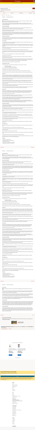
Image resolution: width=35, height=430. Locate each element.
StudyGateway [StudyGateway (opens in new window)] (14, 408)
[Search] (34, 8)
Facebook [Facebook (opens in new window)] (13, 419)
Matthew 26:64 (5, 143)
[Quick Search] (16, 8)
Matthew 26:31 (5, 141)
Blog (13, 388)
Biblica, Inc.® (25, 318)
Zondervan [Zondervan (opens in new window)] (13, 414)
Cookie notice (14, 401)
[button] (33, 1)
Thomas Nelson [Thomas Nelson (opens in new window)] (14, 412)
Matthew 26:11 (5, 139)
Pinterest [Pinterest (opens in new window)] (13, 421)
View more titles (17, 357)
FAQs (13, 394)
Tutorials (13, 395)
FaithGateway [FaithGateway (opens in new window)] (14, 407)
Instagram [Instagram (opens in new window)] (13, 420)
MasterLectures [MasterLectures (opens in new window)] (14, 415)
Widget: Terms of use (15, 403)
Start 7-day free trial (4, 328)
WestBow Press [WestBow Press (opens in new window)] (14, 413)
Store (13, 387)
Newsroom (13, 389)
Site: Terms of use (14, 402)
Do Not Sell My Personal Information (17, 400)
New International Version (5, 317)
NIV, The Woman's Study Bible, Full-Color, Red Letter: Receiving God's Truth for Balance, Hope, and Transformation (22, 349)
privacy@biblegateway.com (4, 379)
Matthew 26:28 (5, 140)
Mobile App (13, 386)
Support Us (13, 390)
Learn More (10, 328)
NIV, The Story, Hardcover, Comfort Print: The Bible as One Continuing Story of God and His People (13, 349)
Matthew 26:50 (5, 142)
